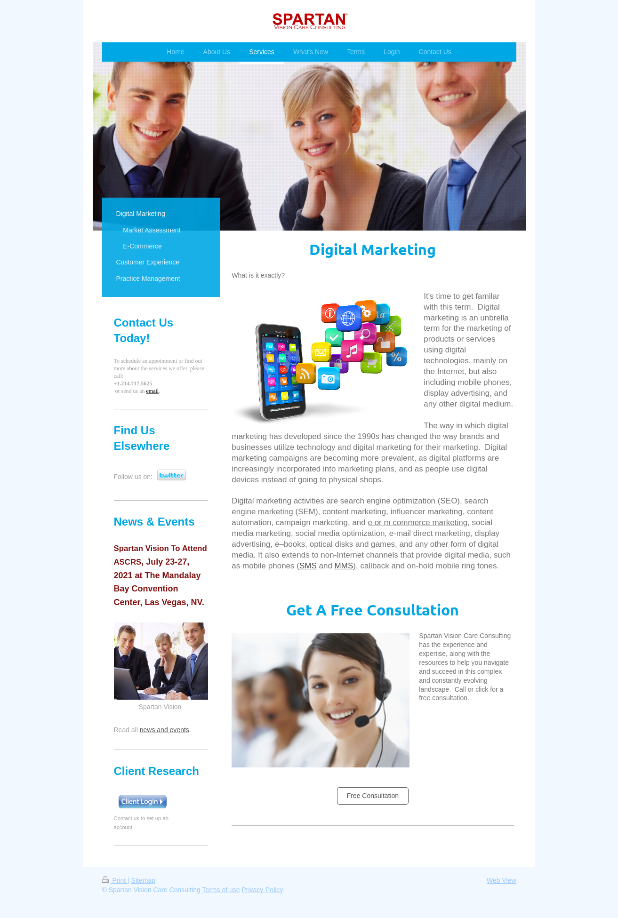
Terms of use (221, 890)
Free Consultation (373, 795)
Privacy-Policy (262, 890)
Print (115, 880)
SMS (308, 565)
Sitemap (143, 880)
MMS (344, 565)
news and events (164, 730)
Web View (501, 880)
